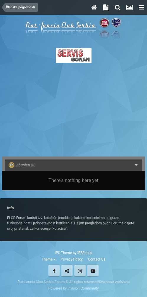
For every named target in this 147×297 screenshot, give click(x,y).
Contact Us (96, 259)
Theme (48, 259)
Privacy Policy (72, 259)
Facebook (54, 270)
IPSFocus (84, 253)
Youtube (93, 270)
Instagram (80, 270)
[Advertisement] (73, 107)
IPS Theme (63, 253)
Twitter (67, 270)
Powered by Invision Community (73, 288)
